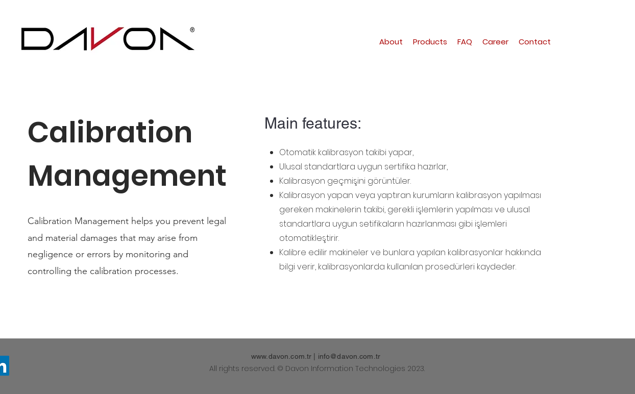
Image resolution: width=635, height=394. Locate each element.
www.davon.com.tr (281, 356)
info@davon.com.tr (349, 356)
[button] (430, 42)
